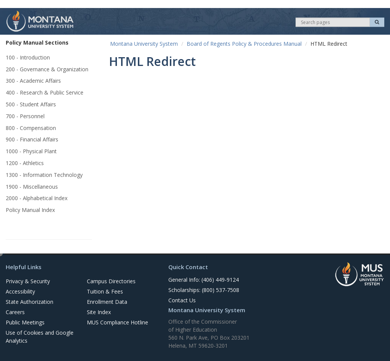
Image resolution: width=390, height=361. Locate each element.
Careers (15, 312)
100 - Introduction (28, 57)
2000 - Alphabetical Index (36, 198)
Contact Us (182, 300)
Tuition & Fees (105, 291)
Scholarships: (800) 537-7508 (203, 290)
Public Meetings (25, 322)
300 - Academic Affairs (33, 80)
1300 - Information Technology (44, 174)
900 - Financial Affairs (32, 139)
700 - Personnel (25, 116)
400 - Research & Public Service (44, 92)
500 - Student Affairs (31, 104)
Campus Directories (111, 281)
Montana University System (144, 43)
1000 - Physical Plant (31, 151)
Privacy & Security (28, 281)
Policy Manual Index (30, 209)
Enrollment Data (107, 301)
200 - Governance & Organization (47, 69)
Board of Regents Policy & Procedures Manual (244, 43)
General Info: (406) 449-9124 (203, 279)
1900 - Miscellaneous (32, 186)
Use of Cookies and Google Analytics (40, 336)
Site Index (99, 312)
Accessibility (20, 291)
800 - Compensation (31, 128)
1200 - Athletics (25, 163)
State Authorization (29, 301)
